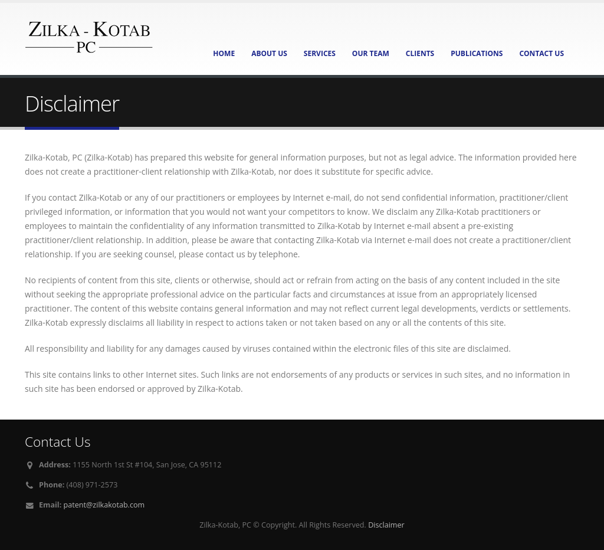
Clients (420, 53)
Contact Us (541, 53)
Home (224, 53)
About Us (269, 53)
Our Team (370, 53)
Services (320, 53)
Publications (477, 53)
